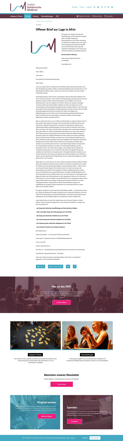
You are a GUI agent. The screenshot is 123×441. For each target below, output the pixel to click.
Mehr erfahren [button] (71, 438)
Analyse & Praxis (40, 21)
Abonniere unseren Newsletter (61, 375)
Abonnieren (61, 384)
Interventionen (49, 21)
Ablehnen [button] (85, 438)
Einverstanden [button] (95, 438)
